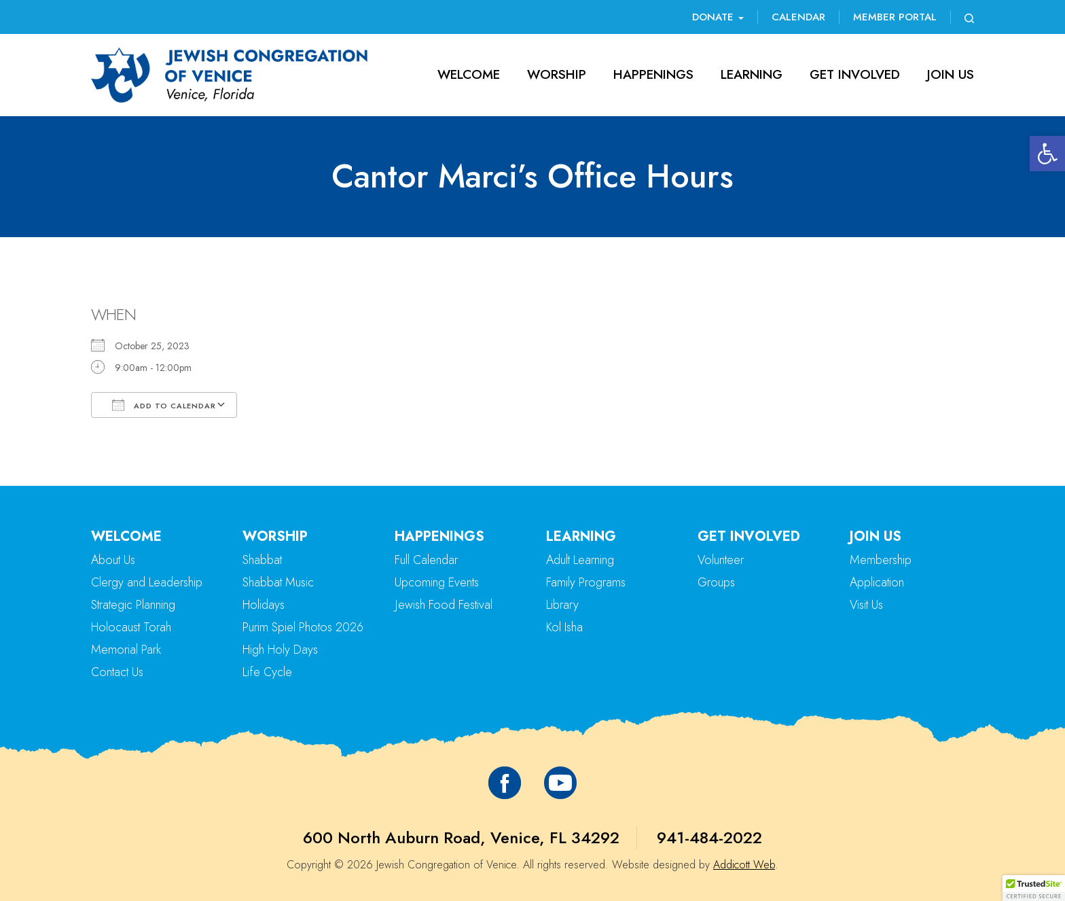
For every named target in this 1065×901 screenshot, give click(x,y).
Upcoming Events (437, 582)
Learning (751, 74)
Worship (556, 74)
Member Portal (895, 17)
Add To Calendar (164, 405)
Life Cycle (267, 672)
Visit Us (866, 605)
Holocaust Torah (131, 627)
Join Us (950, 74)
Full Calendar (426, 560)
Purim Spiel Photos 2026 (302, 627)
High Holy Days (280, 649)
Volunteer (721, 560)
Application (877, 582)
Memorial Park (126, 649)
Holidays (263, 605)
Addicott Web (744, 864)
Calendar (798, 17)
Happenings (653, 74)
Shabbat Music (278, 582)
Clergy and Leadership (146, 582)
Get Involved (855, 74)
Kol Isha (564, 627)
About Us (113, 560)
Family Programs (586, 582)
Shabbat (262, 560)
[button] (1047, 153)
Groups (716, 582)
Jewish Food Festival (443, 605)
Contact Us (117, 672)
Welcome (468, 74)
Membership (880, 560)
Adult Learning (580, 560)
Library (562, 605)
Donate (718, 17)
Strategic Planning (133, 605)
